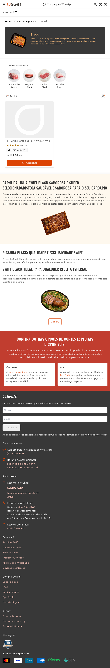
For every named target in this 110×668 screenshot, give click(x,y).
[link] (10, 12)
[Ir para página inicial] (14, 4)
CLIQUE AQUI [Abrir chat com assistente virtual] (15, 488)
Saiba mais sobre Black (55, 44)
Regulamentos (11, 592)
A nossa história (12, 616)
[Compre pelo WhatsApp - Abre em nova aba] (57, 4)
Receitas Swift (10, 542)
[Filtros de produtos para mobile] (103, 96)
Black (44, 21)
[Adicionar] (29, 163)
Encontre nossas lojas (15, 621)
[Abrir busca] (95, 4)
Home (8, 21)
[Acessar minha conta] (100, 4)
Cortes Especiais (26, 21)
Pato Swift (65, 375)
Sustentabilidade (12, 626)
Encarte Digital (11, 602)
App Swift (8, 597)
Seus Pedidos (10, 582)
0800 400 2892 (26, 507)
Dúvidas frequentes (14, 568)
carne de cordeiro (18, 372)
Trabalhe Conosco (13, 557)
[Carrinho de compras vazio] (105, 4)
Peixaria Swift (10, 552)
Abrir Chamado (16, 528)
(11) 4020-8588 (15, 453)
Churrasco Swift (12, 547)
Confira (55, 321)
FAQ (5, 587)
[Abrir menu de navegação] (4, 4)
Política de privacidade (16, 563)
